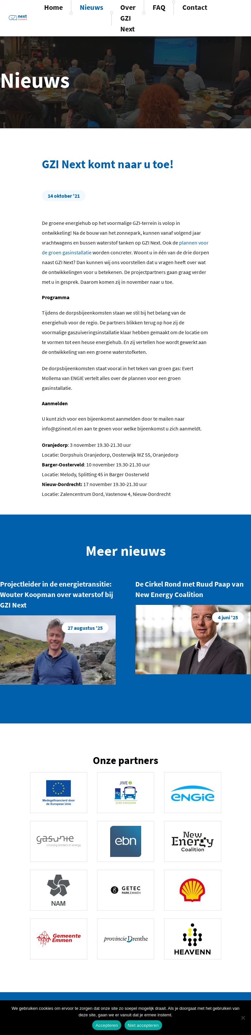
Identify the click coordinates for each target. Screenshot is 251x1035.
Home (53, 7)
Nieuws (91, 7)
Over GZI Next (128, 18)
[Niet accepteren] (243, 1017)
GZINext (18, 17)
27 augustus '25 (85, 628)
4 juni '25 (228, 617)
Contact (194, 7)
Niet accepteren (143, 1025)
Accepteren (106, 1025)
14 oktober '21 (64, 195)
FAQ (159, 7)
